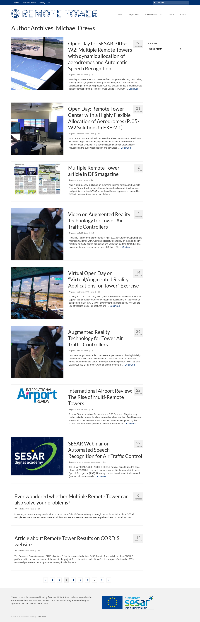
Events (81, 134)
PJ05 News (83, 75)
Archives (152, 43)
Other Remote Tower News (89, 462)
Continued (134, 89)
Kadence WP (41, 616)
